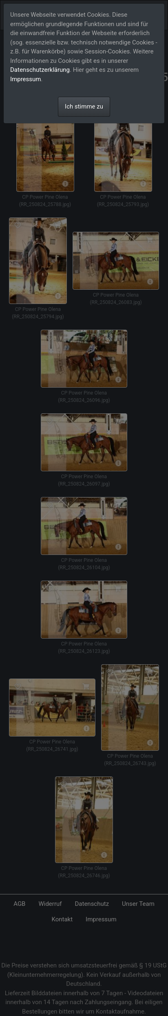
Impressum (25, 79)
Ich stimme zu (84, 106)
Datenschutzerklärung (40, 69)
